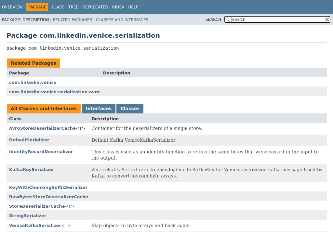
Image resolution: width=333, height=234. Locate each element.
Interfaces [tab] (99, 108)
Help (133, 7)
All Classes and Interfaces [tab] (44, 108)
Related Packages (72, 20)
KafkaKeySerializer (31, 169)
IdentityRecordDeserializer (41, 151)
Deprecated (95, 7)
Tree (73, 7)
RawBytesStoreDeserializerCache (48, 196)
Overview (12, 7)
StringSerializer (28, 215)
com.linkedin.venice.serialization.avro (54, 91)
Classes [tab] (130, 108)
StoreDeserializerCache (37, 206)
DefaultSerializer (29, 139)
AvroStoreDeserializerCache (42, 128)
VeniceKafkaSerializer (35, 225)
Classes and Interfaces (122, 20)
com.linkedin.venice (33, 82)
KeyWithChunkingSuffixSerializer (48, 187)
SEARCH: (214, 19)
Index (118, 7)
